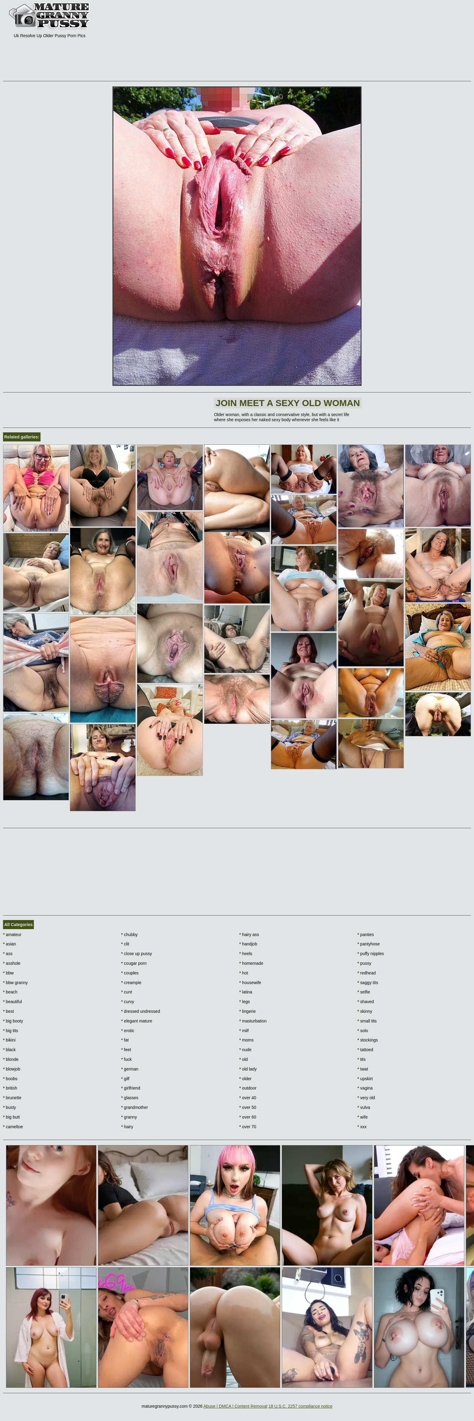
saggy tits (367, 982)
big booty (13, 1021)
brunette (12, 1097)
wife (362, 1117)
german (129, 1069)
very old (366, 1097)
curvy (127, 1001)
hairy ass (249, 934)
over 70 (247, 1126)
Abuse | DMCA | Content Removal (235, 1406)
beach (10, 992)
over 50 (247, 1107)
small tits (367, 1021)
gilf (125, 1078)
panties (365, 934)
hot (243, 972)
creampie (131, 982)
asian (9, 943)
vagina (365, 1088)
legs (244, 1001)
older (245, 1078)
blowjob (11, 1069)
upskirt (365, 1078)
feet (126, 1049)
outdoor (248, 1088)
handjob (248, 943)
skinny (364, 1011)
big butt (11, 1117)
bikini (9, 1040)
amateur (12, 934)
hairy (127, 1126)
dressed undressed (140, 1011)
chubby (129, 934)
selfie (363, 992)
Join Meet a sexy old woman (288, 403)
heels (245, 953)
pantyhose (368, 943)
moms (246, 1040)
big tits (10, 1030)
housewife (250, 982)
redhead (366, 972)
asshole (12, 963)
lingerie (247, 1011)
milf (244, 1030)
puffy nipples (370, 953)
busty (9, 1107)
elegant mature (136, 1021)
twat (362, 1069)
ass (7, 953)
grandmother (134, 1107)
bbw (8, 972)
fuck (126, 1059)
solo (362, 1030)
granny (129, 1117)
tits (361, 1059)
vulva (363, 1107)
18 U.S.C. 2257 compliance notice (300, 1406)
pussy (364, 963)
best (8, 1011)
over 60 (247, 1117)
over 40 (247, 1097)
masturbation (253, 1021)
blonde (10, 1059)
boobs (10, 1078)
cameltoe (13, 1126)
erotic (128, 1030)
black (9, 1049)
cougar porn (134, 963)
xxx (361, 1126)
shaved (365, 1001)
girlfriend (130, 1088)
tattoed (365, 1049)
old (243, 1059)
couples (130, 972)
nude (245, 1049)
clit (125, 943)
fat (125, 1040)
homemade (251, 963)
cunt (126, 992)
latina (245, 992)
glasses (129, 1097)
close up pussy (136, 953)
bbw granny (15, 982)
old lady (248, 1069)
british (10, 1088)
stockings (367, 1040)
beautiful (12, 1001)
